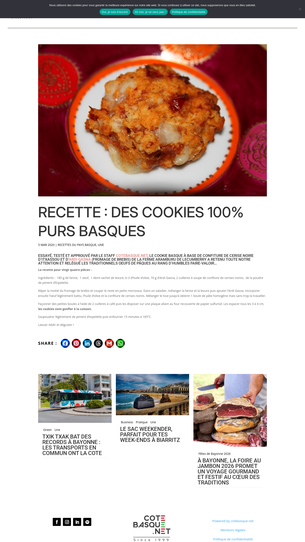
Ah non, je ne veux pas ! (150, 12)
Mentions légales (232, 530)
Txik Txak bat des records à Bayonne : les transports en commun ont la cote (72, 444)
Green (47, 430)
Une (101, 245)
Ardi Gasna (80, 259)
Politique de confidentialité (233, 539)
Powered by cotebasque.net (233, 521)
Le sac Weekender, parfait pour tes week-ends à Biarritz (150, 434)
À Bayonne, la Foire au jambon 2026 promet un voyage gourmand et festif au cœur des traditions (229, 471)
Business (127, 422)
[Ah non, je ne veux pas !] (300, 9)
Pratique (141, 422)
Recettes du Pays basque (77, 245)
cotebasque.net (132, 255)
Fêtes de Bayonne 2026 (214, 454)
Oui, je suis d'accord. (115, 12)
